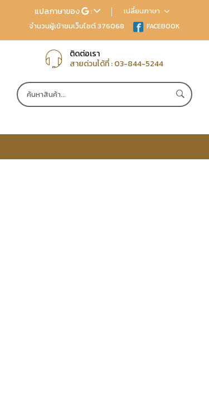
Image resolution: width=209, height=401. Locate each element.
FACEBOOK (156, 26)
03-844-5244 (138, 64)
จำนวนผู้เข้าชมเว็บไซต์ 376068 (76, 26)
